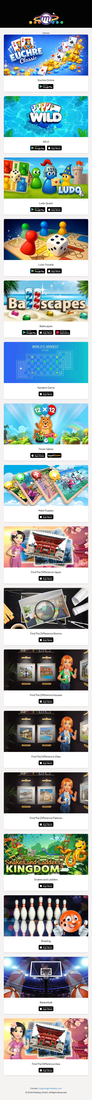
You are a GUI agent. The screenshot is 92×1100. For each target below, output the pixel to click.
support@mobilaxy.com (50, 1089)
